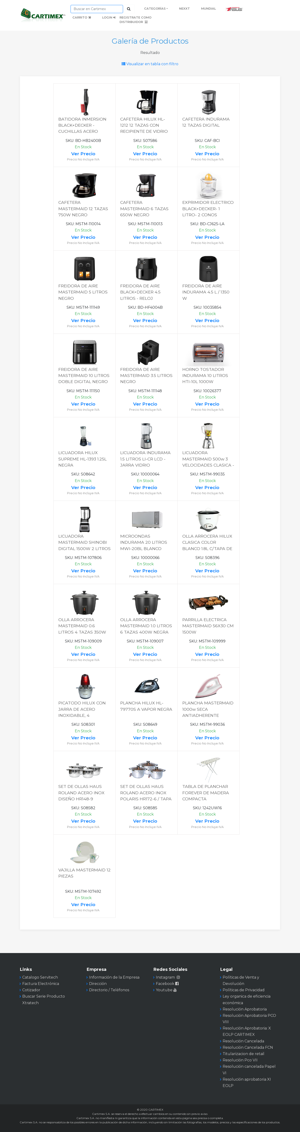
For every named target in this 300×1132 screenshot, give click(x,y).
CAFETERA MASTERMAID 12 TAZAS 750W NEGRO (83, 208)
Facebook (168, 983)
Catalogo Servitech (40, 977)
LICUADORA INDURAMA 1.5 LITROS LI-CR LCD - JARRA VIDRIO (145, 458)
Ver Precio (83, 153)
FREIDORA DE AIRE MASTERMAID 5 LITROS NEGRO (83, 292)
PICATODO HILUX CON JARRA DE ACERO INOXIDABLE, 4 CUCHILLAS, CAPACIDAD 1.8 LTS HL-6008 (83, 715)
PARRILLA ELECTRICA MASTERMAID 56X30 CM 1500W (208, 625)
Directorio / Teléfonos (109, 990)
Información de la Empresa (114, 977)
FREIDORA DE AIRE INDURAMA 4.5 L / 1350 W (205, 292)
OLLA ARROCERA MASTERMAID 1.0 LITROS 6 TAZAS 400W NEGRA (146, 625)
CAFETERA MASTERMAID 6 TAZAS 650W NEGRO (144, 208)
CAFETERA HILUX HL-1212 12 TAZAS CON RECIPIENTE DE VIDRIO (144, 125)
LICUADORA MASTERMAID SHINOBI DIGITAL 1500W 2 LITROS (84, 542)
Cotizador (31, 990)
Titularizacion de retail (243, 1054)
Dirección (98, 983)
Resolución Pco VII (240, 1060)
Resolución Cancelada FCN (248, 1047)
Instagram (168, 977)
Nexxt (184, 8)
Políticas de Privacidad (244, 990)
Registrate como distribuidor (135, 20)
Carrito (81, 17)
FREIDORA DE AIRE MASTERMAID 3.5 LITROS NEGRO (146, 375)
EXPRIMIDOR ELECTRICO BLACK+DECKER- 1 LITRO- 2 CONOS (208, 208)
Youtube (167, 990)
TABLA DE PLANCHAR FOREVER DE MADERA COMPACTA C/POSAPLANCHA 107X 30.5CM (206, 799)
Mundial (208, 8)
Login (109, 17)
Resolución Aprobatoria (245, 1009)
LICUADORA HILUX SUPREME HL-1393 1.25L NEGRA (82, 458)
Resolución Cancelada (243, 1041)
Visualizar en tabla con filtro (150, 64)
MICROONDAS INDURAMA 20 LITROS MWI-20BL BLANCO (143, 542)
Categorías (155, 8)
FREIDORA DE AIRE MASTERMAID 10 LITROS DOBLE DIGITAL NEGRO (83, 375)
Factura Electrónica (40, 983)
